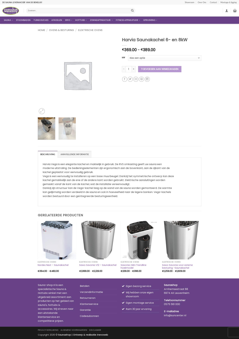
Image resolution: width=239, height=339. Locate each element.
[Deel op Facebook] (124, 79)
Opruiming (150, 20)
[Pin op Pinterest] (141, 79)
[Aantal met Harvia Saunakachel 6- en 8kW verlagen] (124, 69)
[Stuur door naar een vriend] (135, 79)
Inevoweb (102, 334)
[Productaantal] (129, 69)
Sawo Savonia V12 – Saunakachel (97, 265)
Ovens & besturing (61, 30)
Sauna (8, 20)
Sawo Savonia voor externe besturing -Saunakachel (177, 266)
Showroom (189, 2)
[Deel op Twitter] (130, 79)
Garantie (85, 310)
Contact (213, 2)
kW (123, 58)
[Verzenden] (132, 10)
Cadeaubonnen (89, 316)
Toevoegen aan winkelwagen (159, 69)
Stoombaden (23, 20)
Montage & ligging (228, 2)
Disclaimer (95, 330)
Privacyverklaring (48, 330)
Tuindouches (40, 20)
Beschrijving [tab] (47, 154)
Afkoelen (56, 20)
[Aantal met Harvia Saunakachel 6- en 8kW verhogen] (134, 69)
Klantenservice (89, 304)
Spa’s (68, 20)
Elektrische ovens (90, 30)
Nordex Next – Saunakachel (53, 265)
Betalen (84, 286)
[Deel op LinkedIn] (147, 79)
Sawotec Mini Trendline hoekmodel (133, 266)
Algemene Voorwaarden (74, 330)
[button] (226, 10)
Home (41, 30)
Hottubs (81, 20)
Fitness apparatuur (128, 20)
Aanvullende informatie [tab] (75, 154)
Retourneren (87, 298)
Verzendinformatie (91, 292)
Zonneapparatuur (101, 20)
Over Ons (202, 2)
